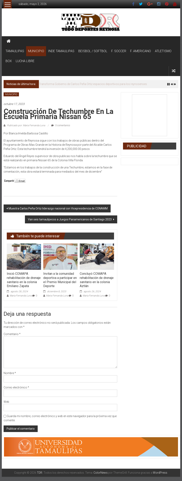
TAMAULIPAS (15, 51)
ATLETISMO (163, 51)
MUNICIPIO (36, 51)
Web (6, 401)
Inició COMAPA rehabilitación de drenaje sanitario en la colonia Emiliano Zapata (24, 280)
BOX (9, 61)
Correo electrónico (16, 387)
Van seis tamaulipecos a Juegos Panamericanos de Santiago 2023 (70, 219)
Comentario (12, 334)
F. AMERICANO (140, 51)
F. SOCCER (118, 51)
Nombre (10, 373)
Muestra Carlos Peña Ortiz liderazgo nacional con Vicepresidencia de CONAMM (58, 208)
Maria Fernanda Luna (21, 295)
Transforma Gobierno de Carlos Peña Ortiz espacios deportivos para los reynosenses (93, 84)
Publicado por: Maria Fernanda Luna (26, 125)
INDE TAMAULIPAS (61, 51)
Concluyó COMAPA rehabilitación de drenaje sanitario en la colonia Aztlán (97, 280)
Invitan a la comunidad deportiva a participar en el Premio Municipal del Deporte (60, 280)
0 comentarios (60, 125)
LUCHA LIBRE (25, 61)
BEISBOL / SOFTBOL (92, 51)
